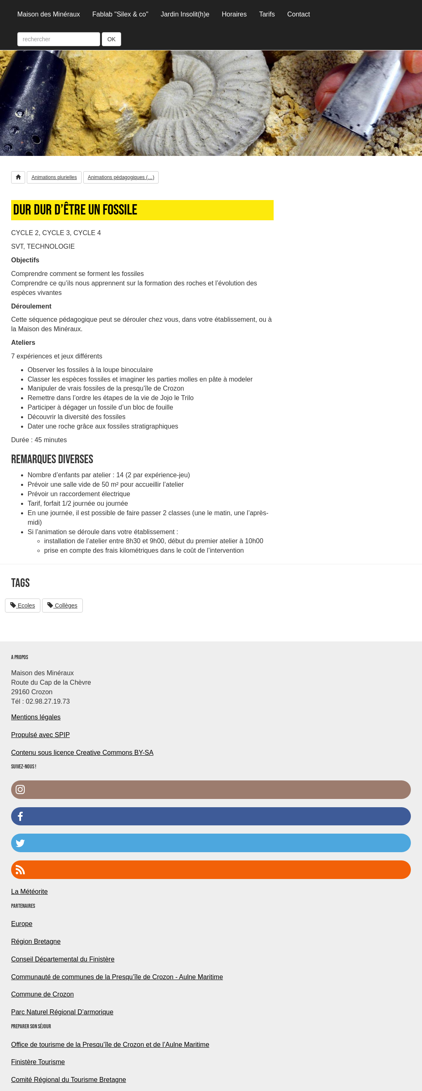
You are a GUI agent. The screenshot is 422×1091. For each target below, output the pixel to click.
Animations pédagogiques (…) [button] (121, 177)
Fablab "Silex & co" (120, 14)
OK (111, 39)
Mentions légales (36, 717)
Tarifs (267, 14)
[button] (18, 177)
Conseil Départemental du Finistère (63, 959)
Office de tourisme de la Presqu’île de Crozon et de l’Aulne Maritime (110, 1044)
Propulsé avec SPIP (40, 734)
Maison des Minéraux (48, 14)
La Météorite (29, 891)
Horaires (234, 14)
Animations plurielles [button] (54, 177)
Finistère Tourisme (38, 1061)
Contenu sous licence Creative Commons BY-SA (82, 752)
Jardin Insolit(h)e (185, 14)
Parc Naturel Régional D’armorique (62, 1012)
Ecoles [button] (22, 605)
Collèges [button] (62, 605)
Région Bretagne (36, 941)
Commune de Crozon (42, 994)
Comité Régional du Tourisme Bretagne (68, 1079)
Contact (298, 14)
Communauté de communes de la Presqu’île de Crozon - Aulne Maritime (117, 976)
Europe (22, 923)
